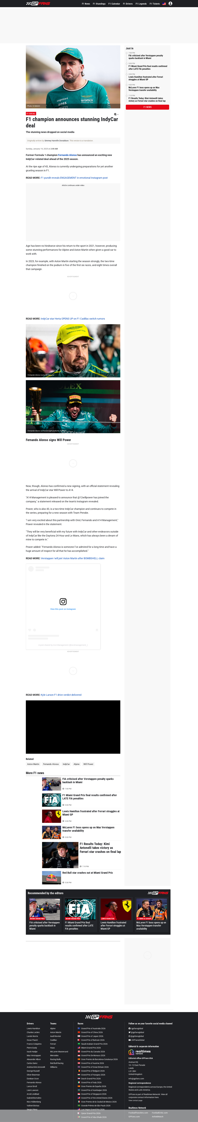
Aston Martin (33, 764)
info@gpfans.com (136, 1079)
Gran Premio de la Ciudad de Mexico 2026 (97, 1102)
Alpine (76, 764)
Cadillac (53, 1040)
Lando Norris (32, 1036)
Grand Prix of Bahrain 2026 (91, 1040)
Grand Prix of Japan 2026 (90, 1036)
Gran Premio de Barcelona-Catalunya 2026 (98, 1059)
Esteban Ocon (33, 1079)
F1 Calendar (114, 3)
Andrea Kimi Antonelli (36, 1067)
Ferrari (53, 1044)
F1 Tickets (155, 3)
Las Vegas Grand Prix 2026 (91, 1109)
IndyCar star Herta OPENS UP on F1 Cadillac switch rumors (73, 318)
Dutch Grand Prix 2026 (89, 1079)
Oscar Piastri (32, 1040)
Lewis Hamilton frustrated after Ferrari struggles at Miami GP (146, 78)
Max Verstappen (34, 1055)
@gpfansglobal (136, 1032)
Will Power (88, 764)
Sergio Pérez (32, 1109)
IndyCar (66, 764)
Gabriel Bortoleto (34, 1098)
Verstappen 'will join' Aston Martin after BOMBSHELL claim (73, 558)
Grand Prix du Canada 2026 (91, 1052)
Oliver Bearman (33, 1075)
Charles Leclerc (33, 1032)
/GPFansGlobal (136, 1040)
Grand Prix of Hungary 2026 (91, 1075)
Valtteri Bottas (33, 1106)
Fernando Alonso (67, 155)
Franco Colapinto (34, 1044)
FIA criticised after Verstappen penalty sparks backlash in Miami (146, 57)
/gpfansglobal (136, 1028)
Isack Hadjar (32, 1052)
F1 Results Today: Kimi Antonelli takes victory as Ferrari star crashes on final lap (147, 99)
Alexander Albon (34, 1059)
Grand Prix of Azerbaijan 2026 (92, 1090)
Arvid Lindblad (33, 1094)
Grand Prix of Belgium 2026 (91, 1071)
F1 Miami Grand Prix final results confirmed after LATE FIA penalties (148, 67)
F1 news (148, 107)
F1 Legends (141, 3)
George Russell (33, 1071)
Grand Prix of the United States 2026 (95, 1098)
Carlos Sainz (32, 1063)
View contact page (135, 1100)
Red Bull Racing (56, 1063)
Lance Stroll (32, 1086)
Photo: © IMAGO (33, 106)
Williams (53, 1067)
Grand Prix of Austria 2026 (91, 1063)
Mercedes (54, 1055)
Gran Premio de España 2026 (92, 1086)
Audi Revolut (55, 1036)
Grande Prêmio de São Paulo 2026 (94, 1106)
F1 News (86, 3)
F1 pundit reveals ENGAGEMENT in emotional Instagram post (74, 177)
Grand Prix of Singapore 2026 (92, 1094)
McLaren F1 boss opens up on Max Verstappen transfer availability (144, 88)
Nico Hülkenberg (34, 1102)
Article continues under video (73, 185)
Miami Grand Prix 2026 (89, 1048)
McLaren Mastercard (59, 1052)
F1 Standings (99, 3)
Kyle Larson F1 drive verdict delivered (61, 694)
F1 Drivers (128, 3)
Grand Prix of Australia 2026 (91, 1028)
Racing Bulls (55, 1059)
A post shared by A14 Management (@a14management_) (63, 645)
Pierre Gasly (32, 1048)
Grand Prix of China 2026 (90, 1032)
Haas (52, 1048)
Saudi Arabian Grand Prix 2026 (93, 1044)
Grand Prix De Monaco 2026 (91, 1055)
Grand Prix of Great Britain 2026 (93, 1067)
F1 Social (31, 114)
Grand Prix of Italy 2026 (89, 1082)
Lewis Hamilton (33, 1028)
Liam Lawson (32, 1090)
